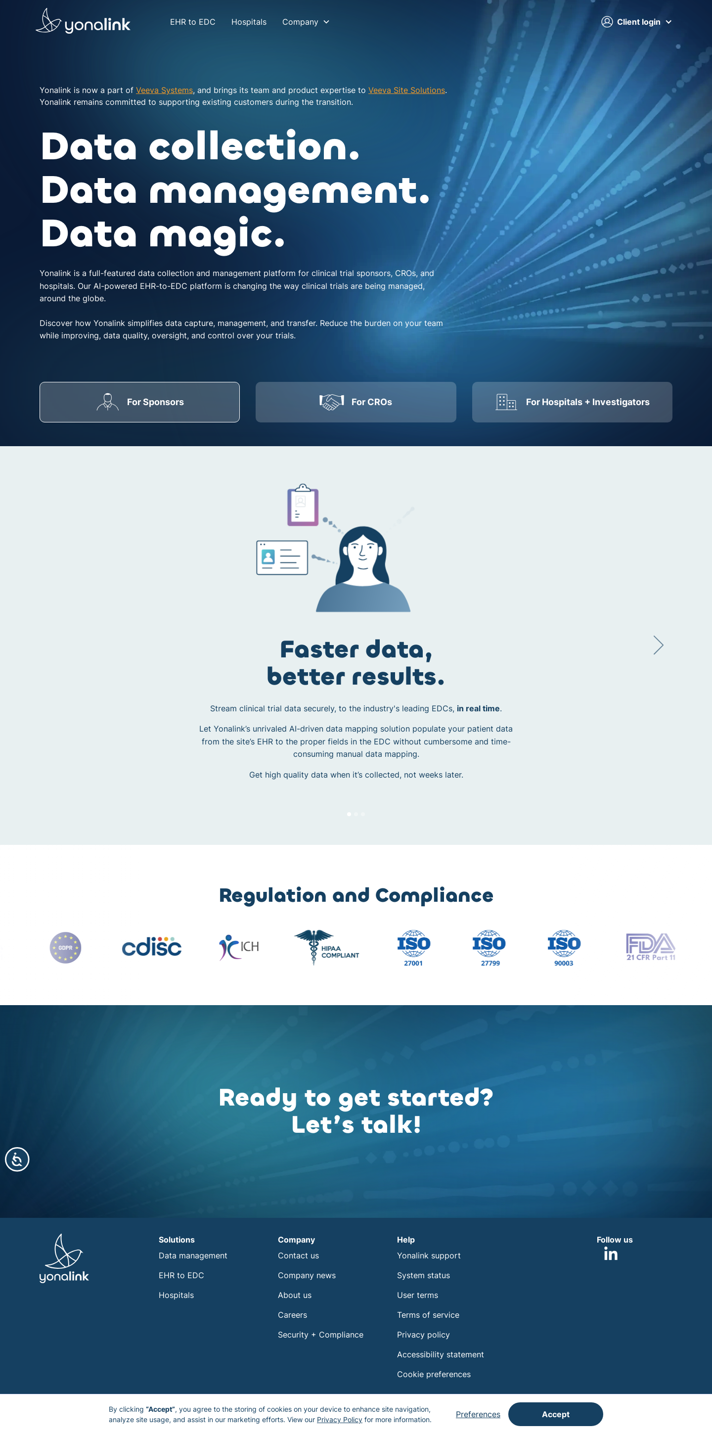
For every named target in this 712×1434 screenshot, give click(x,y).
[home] (83, 22)
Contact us (298, 1255)
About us (295, 1295)
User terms (417, 1295)
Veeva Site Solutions (406, 90)
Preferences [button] (478, 1414)
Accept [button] (556, 1414)
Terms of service (428, 1315)
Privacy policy (423, 1335)
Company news (307, 1275)
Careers (292, 1315)
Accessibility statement (440, 1354)
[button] (306, 22)
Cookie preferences (434, 1374)
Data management (193, 1255)
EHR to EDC (193, 22)
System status (423, 1275)
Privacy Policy (339, 1419)
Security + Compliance (320, 1335)
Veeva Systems (164, 90)
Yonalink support (429, 1255)
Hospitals (249, 22)
